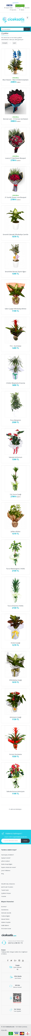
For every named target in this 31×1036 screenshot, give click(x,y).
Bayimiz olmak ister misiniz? (8, 867)
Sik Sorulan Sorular (6, 928)
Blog (2, 873)
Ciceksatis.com (9, 1027)
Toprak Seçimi (5, 890)
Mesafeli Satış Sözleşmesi (8, 884)
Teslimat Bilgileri (5, 916)
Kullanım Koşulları (5, 922)
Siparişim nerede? (5, 858)
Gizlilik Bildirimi (5, 925)
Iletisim (21, 10)
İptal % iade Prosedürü (7, 887)
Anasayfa (4, 43)
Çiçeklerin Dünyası (6, 893)
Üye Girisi (26, 8)
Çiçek (14, 43)
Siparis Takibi (8, 8)
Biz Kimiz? (4, 906)
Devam (25, 840)
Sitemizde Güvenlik (6, 913)
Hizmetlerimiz (4, 910)
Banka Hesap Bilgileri (6, 864)
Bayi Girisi (13, 10)
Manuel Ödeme (20, 5)
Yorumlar (3, 896)
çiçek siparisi (15, 2)
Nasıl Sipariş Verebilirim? (7, 855)
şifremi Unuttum (5, 861)
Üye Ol (17, 8)
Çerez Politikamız (5, 870)
